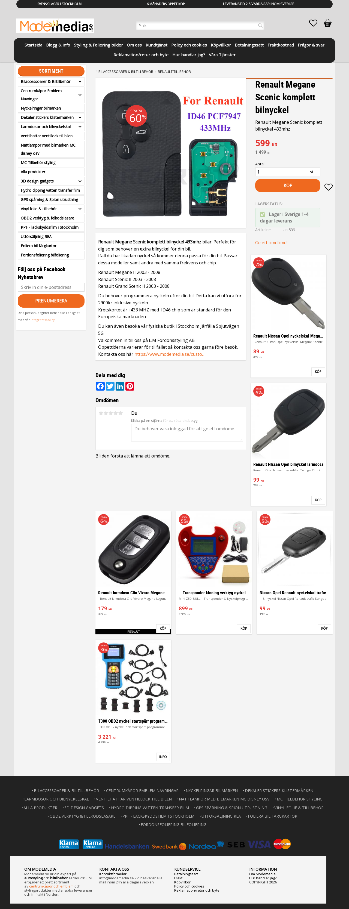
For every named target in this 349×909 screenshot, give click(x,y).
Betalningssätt (186, 873)
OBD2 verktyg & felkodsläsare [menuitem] (47, 218)
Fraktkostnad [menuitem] (280, 45)
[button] (316, 23)
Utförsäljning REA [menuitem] (36, 236)
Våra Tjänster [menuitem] (222, 54)
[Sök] (260, 25)
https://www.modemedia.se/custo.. (169, 354)
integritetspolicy (43, 320)
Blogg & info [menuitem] (58, 45)
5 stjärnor (120, 413)
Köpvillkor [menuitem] (221, 45)
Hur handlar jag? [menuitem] (188, 54)
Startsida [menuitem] (33, 45)
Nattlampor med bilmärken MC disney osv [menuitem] (48, 149)
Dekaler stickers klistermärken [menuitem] (47, 117)
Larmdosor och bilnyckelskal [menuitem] (46, 126)
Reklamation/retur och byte (196, 890)
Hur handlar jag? (262, 878)
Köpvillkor (182, 882)
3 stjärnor (110, 413)
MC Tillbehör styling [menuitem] (38, 162)
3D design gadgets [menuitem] (37, 181)
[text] (294, 144)
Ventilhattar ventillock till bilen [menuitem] (47, 135)
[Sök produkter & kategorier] (200, 25)
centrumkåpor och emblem (51, 886)
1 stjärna (100, 413)
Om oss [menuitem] (134, 45)
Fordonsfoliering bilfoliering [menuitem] (45, 255)
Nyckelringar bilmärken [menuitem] (41, 108)
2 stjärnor (105, 413)
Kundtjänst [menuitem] (156, 45)
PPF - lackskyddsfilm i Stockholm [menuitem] (50, 227)
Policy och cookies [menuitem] (189, 45)
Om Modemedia (262, 873)
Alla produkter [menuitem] (33, 171)
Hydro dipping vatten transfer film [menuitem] (50, 190)
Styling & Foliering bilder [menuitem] (98, 45)
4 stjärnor (115, 413)
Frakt (178, 878)
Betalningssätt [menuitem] (249, 45)
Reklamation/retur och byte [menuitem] (141, 54)
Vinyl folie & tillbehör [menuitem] (39, 208)
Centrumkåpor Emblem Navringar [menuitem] (41, 94)
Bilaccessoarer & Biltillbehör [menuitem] (45, 81)
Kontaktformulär (113, 873)
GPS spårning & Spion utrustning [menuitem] (49, 199)
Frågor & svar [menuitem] (311, 45)
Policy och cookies (189, 886)
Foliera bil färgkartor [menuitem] (38, 245)
